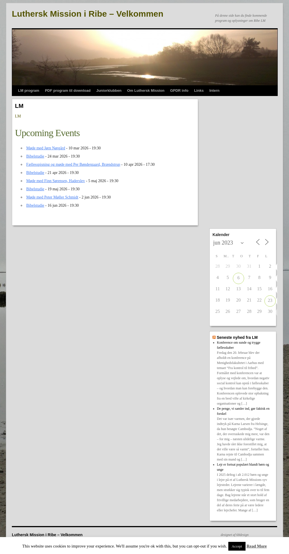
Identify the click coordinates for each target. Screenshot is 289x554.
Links (199, 90)
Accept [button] (237, 546)
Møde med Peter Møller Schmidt (52, 197)
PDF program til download (68, 90)
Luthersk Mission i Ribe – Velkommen (87, 13)
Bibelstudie (35, 156)
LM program (28, 90)
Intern (214, 90)
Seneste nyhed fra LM (237, 337)
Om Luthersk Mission (145, 90)
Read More (256, 546)
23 (270, 300)
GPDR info (179, 90)
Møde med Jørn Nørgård (45, 148)
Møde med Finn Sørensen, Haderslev (55, 181)
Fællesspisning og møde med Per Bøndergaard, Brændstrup (73, 164)
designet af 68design (235, 535)
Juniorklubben (109, 90)
